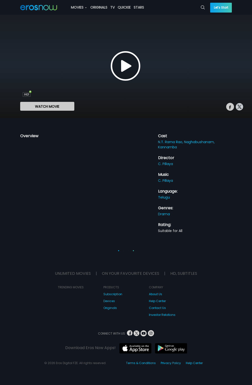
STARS (139, 7)
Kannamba (167, 147)
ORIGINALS (98, 7)
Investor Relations (162, 315)
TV (112, 7)
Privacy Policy (171, 363)
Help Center (157, 301)
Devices (109, 301)
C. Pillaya (165, 163)
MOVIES (79, 7)
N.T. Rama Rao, (171, 141)
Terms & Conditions (141, 363)
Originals (110, 308)
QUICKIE (124, 7)
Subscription (112, 294)
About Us (155, 294)
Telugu (164, 197)
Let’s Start (221, 7)
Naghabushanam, (199, 141)
